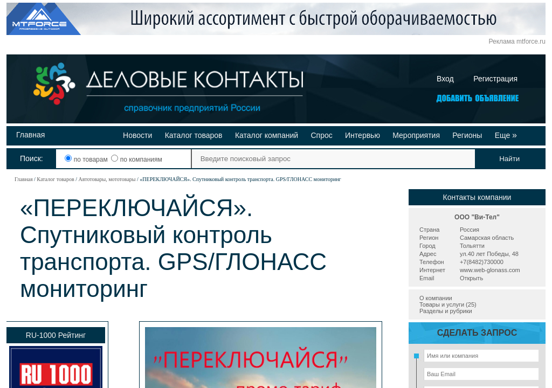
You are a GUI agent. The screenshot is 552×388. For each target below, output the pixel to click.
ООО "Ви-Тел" (477, 217)
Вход (445, 78)
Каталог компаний (266, 135)
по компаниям (136, 159)
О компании (435, 298)
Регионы (467, 135)
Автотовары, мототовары (106, 179)
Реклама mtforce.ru (517, 41)
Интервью (362, 135)
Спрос (321, 135)
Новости (137, 135)
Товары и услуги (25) (448, 304)
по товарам (87, 159)
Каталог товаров (194, 135)
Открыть (471, 278)
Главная (30, 134)
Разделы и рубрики (445, 311)
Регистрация (495, 78)
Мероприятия (416, 135)
